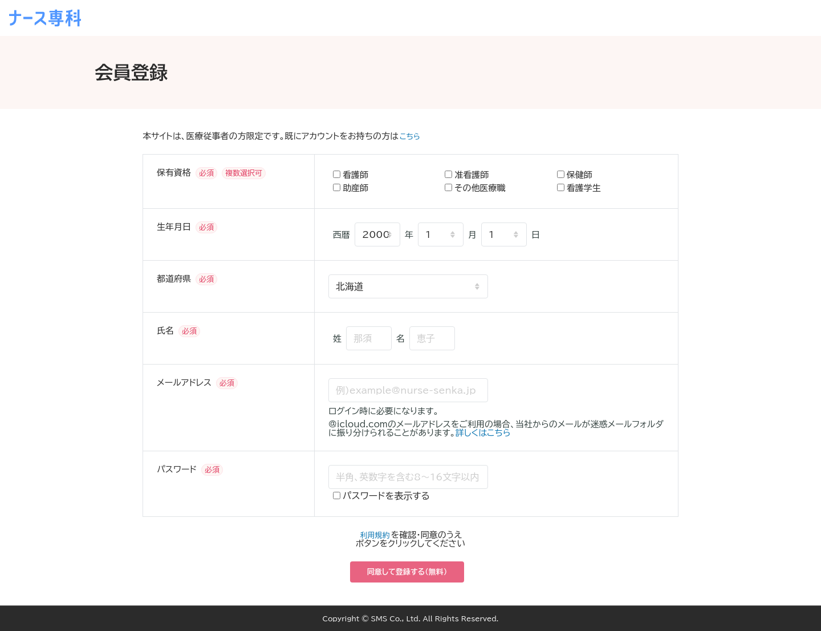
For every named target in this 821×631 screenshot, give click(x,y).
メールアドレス (184, 382)
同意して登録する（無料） (407, 572)
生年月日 (174, 227)
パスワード (177, 469)
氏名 (165, 330)
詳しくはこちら (483, 432)
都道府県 (174, 278)
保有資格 (174, 172)
